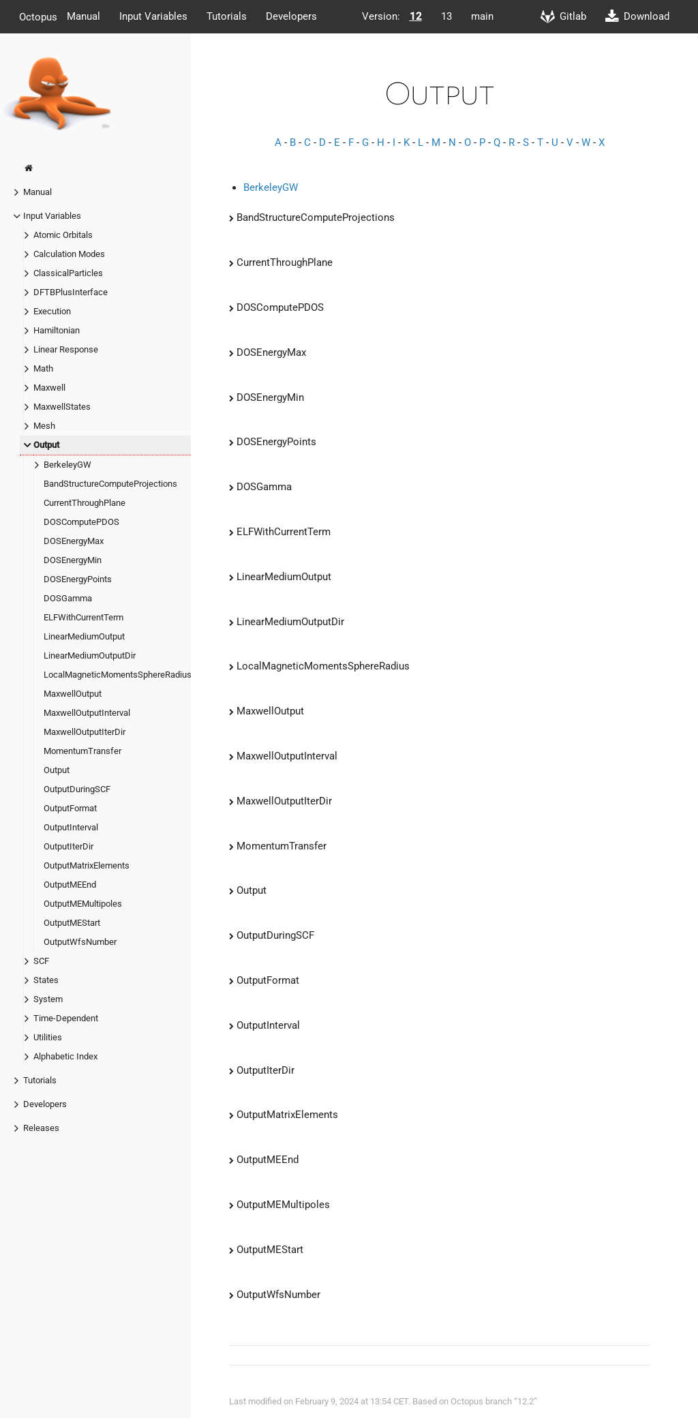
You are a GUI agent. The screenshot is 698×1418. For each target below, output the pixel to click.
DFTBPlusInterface (70, 292)
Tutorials (227, 16)
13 (446, 16)
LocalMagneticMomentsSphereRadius (118, 674)
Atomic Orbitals (63, 235)
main (482, 16)
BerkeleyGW (67, 464)
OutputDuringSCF (77, 789)
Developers (291, 16)
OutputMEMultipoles (83, 904)
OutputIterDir (68, 846)
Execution (52, 311)
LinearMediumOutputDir (90, 655)
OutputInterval (71, 827)
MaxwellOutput (73, 694)
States (46, 980)
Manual (83, 16)
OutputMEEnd (70, 884)
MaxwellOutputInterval (87, 713)
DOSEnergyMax (74, 541)
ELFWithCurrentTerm (83, 617)
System (48, 999)
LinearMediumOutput (84, 636)
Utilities (47, 1037)
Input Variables (153, 16)
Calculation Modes (69, 254)
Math (43, 368)
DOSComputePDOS (81, 522)
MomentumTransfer (82, 751)
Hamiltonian (56, 330)
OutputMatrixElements (87, 865)
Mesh (44, 426)
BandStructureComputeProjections (110, 484)
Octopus (38, 16)
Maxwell (49, 387)
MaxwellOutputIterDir (84, 732)
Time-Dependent (65, 1018)
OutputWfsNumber (80, 942)
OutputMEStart (72, 923)
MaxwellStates (62, 407)
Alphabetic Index (65, 1056)
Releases (41, 1128)
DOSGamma (68, 598)
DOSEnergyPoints (78, 579)
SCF (41, 961)
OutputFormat (70, 808)
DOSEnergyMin (73, 560)
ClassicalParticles (68, 273)
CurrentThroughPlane (84, 503)
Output (46, 445)
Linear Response (65, 349)
